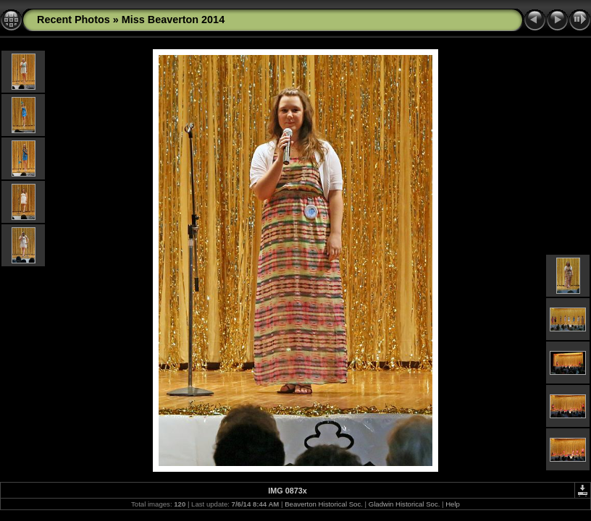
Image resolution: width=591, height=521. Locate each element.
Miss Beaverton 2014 (173, 19)
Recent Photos (73, 19)
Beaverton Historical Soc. (324, 504)
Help (452, 504)
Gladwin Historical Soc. (404, 504)
